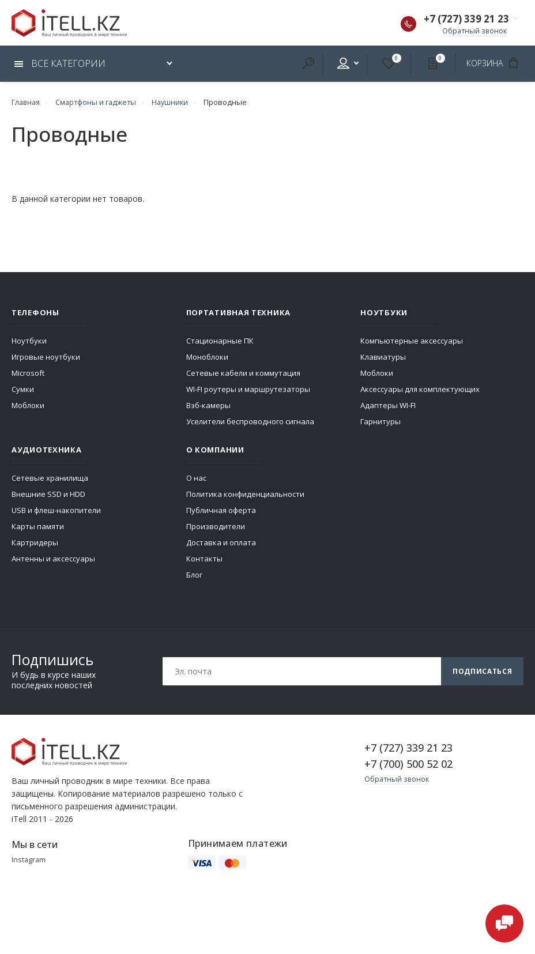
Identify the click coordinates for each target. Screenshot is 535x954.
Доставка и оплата (221, 543)
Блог (194, 575)
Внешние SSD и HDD (48, 494)
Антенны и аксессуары (53, 559)
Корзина (494, 64)
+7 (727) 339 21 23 (464, 19)
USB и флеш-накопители (56, 511)
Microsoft (28, 373)
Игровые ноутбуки (46, 357)
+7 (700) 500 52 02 (408, 764)
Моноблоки (207, 357)
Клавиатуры (383, 357)
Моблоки (28, 406)
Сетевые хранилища (50, 478)
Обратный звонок (473, 31)
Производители (215, 527)
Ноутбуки (29, 341)
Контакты (204, 559)
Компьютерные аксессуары (411, 341)
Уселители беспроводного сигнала (250, 422)
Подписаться (482, 672)
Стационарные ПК (220, 341)
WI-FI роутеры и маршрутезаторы (248, 389)
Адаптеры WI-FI (388, 406)
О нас (196, 478)
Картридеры (35, 543)
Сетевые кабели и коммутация (243, 373)
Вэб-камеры (208, 406)
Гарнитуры (380, 422)
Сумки (23, 389)
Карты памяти (38, 527)
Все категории (60, 64)
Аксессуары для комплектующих (420, 389)
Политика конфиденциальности (245, 494)
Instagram (29, 860)
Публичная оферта (221, 511)
